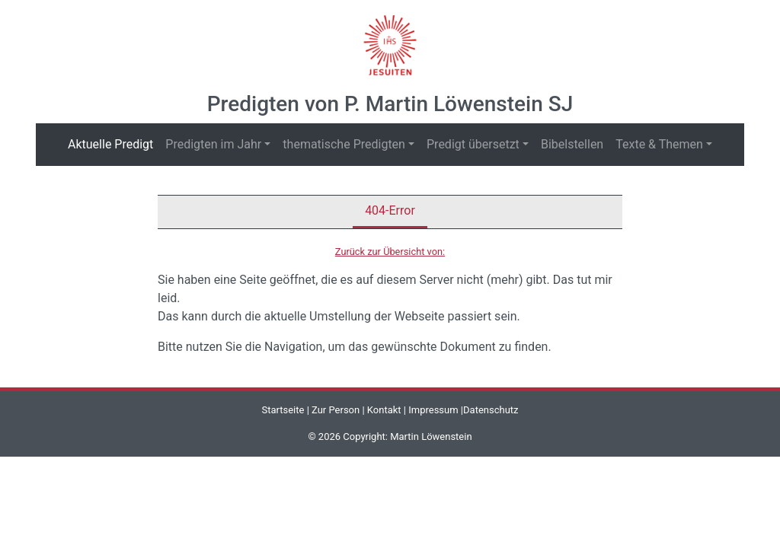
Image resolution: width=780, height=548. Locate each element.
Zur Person (336, 410)
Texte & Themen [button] (659, 144)
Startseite (282, 410)
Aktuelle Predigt (113, 143)
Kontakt (384, 410)
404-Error (390, 210)
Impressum (433, 410)
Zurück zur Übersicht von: (390, 251)
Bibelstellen (572, 144)
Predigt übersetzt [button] (473, 144)
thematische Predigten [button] (344, 144)
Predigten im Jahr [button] (213, 144)
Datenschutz (490, 410)
